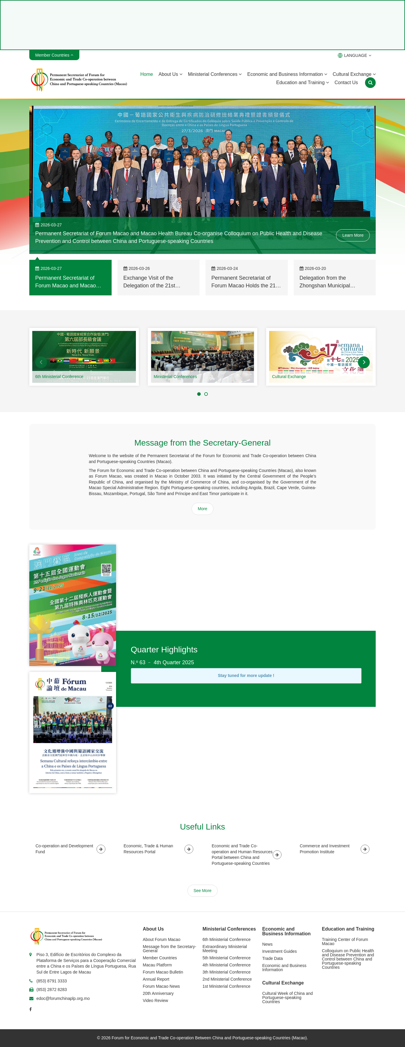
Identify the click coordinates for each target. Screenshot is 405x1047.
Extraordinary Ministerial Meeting (224, 948)
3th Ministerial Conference (226, 972)
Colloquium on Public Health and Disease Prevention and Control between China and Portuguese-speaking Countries (348, 959)
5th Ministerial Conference (226, 957)
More (202, 508)
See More (203, 890)
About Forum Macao (161, 939)
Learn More (353, 235)
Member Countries (160, 957)
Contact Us (346, 82)
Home (146, 74)
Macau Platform (157, 965)
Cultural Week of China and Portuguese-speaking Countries (287, 997)
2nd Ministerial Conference (227, 979)
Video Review (155, 1000)
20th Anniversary (158, 993)
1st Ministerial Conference (226, 986)
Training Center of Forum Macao (345, 941)
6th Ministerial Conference (59, 376)
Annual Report (156, 979)
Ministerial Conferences (215, 74)
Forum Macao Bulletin (163, 972)
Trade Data (272, 958)
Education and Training (302, 82)
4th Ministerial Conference (226, 965)
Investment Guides (279, 951)
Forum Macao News (161, 986)
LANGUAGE (354, 55)
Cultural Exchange (354, 74)
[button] (41, 362)
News (267, 944)
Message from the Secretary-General (169, 948)
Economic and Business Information (287, 74)
